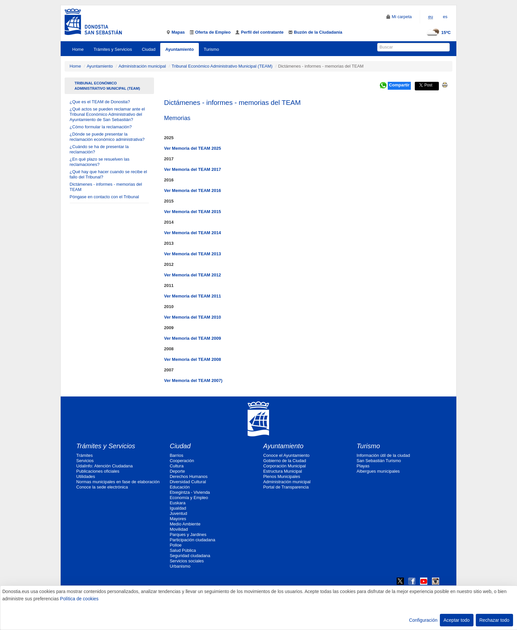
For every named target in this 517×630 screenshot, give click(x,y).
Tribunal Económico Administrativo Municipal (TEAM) (221, 66)
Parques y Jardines (188, 534)
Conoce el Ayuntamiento (286, 455)
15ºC (438, 32)
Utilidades (85, 476)
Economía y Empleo (189, 497)
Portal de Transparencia (286, 487)
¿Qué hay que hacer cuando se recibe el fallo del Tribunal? (108, 174)
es (445, 16)
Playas (363, 465)
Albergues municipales (378, 471)
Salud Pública (183, 550)
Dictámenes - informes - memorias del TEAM (106, 187)
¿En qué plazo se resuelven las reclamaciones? (99, 162)
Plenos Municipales (281, 476)
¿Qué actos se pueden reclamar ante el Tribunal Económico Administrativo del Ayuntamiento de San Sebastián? (107, 114)
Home (78, 49)
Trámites (84, 455)
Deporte (177, 471)
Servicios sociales (187, 560)
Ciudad (148, 49)
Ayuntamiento (179, 49)
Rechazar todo (494, 620)
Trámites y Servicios (113, 49)
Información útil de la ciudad (383, 455)
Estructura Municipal (282, 471)
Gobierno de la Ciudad (284, 460)
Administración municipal (142, 66)
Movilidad (179, 529)
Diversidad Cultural (188, 481)
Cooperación (182, 460)
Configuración (423, 620)
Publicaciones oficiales (97, 471)
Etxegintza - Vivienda (190, 492)
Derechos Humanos (189, 476)
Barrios (176, 455)
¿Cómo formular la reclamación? (101, 126)
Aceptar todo (456, 620)
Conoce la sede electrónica (102, 487)
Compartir (399, 84)
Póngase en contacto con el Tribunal (104, 196)
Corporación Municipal (284, 465)
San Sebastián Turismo (379, 460)
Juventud (178, 513)
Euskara (178, 502)
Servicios (85, 460)
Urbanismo (180, 566)
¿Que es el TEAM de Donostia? (100, 101)
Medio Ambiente (185, 523)
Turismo (211, 49)
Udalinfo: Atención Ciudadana (104, 465)
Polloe (176, 545)
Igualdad (178, 508)
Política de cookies (79, 598)
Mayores (178, 518)
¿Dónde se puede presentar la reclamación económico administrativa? (107, 137)
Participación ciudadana (192, 539)
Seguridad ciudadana (190, 555)
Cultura (177, 465)
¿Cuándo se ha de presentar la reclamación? (99, 149)
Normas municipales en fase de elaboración (118, 481)
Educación (180, 487)
